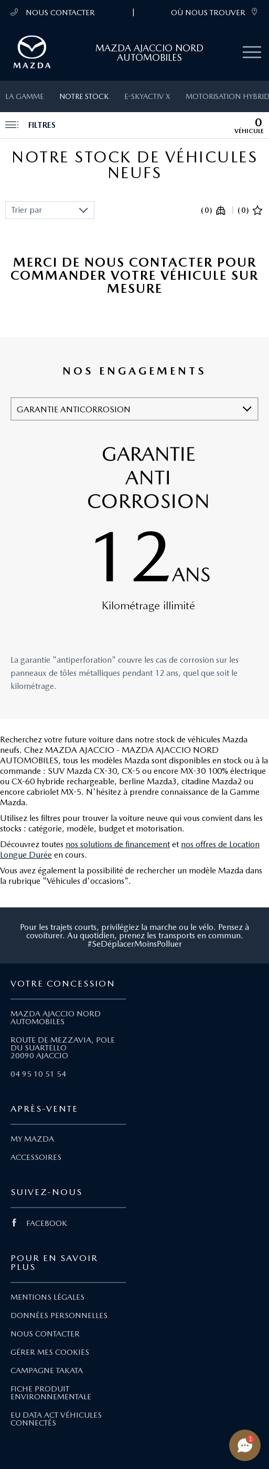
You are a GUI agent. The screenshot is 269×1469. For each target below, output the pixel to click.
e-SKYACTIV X (147, 96)
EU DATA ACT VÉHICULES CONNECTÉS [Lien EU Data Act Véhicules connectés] (56, 1419)
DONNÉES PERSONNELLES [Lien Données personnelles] (58, 1315)
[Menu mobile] (252, 52)
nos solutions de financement (118, 844)
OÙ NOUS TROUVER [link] (215, 12)
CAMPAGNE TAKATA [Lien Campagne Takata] (46, 1370)
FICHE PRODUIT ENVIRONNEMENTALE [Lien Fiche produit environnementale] (50, 1392)
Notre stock (84, 96)
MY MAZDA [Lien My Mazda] (32, 1139)
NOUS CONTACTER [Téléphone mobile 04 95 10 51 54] (52, 12)
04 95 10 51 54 (38, 1074)
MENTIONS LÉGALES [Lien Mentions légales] (47, 1297)
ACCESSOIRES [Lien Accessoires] (35, 1157)
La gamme (24, 96)
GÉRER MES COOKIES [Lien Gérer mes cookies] (49, 1352)
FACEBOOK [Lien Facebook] (38, 1223)
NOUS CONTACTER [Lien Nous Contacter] (45, 1334)
